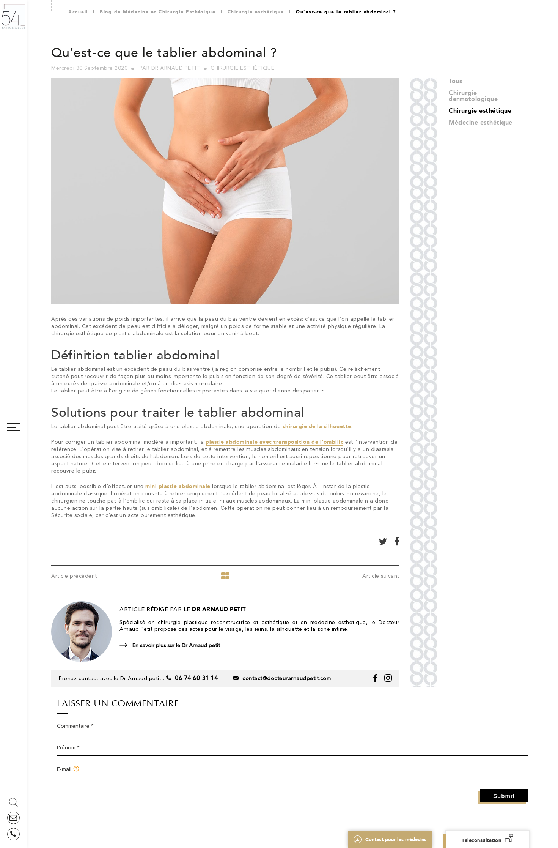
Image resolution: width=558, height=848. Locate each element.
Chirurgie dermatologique (473, 95)
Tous (455, 81)
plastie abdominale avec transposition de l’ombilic (274, 442)
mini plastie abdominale (178, 486)
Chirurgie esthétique (480, 110)
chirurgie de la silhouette (317, 426)
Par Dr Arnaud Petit (170, 68)
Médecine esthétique (480, 122)
